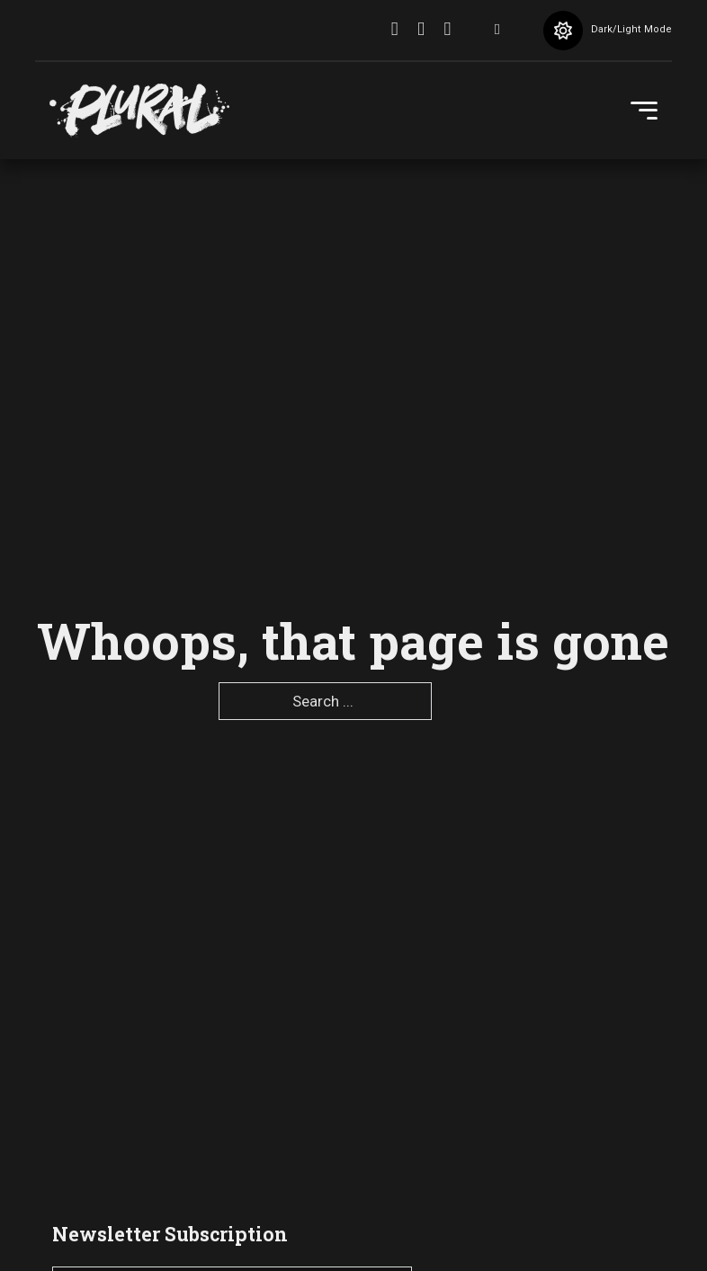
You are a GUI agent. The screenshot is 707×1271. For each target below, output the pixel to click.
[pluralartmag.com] (139, 110)
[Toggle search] (497, 31)
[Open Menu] (644, 110)
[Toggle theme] (563, 30)
